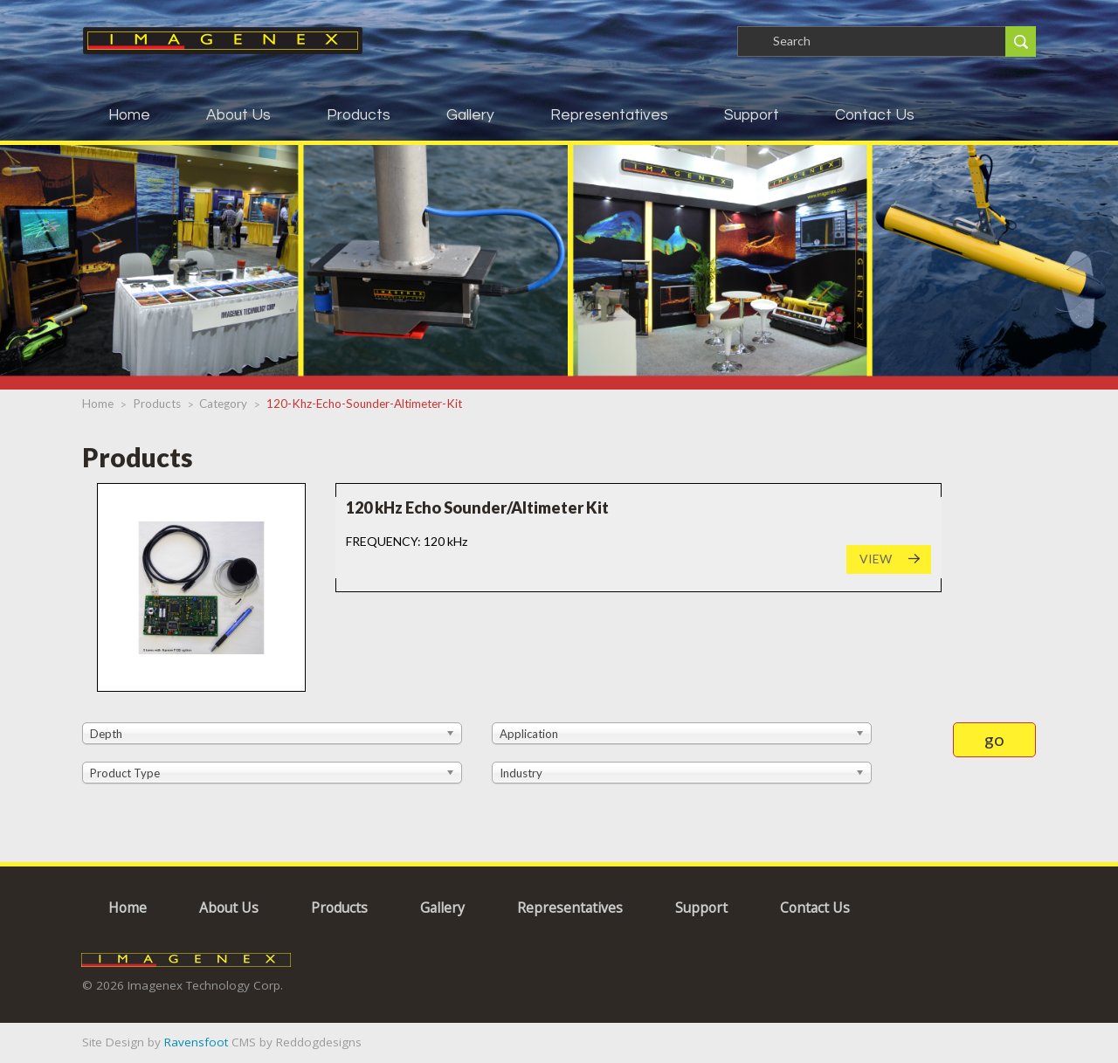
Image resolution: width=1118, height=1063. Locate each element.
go (994, 738)
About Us (238, 115)
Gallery (470, 115)
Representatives (609, 115)
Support (751, 115)
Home (129, 115)
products (157, 404)
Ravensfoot (196, 1042)
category (223, 404)
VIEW (875, 558)
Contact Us (874, 115)
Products (358, 115)
